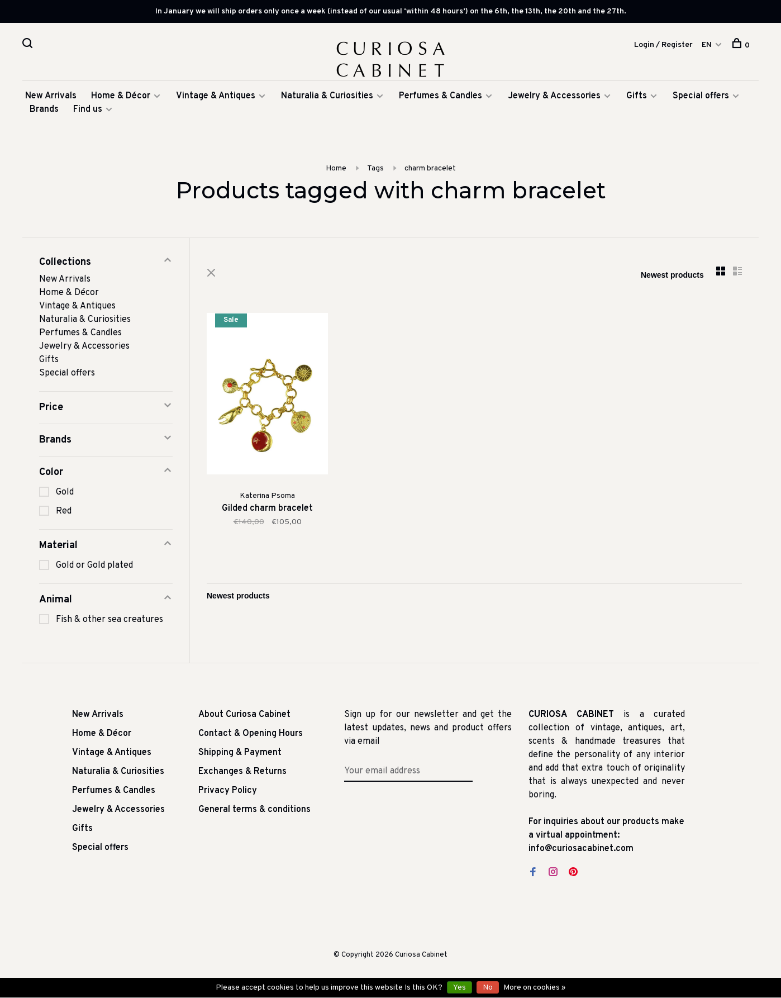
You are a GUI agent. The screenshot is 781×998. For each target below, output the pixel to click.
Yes (459, 987)
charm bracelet (430, 168)
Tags (375, 168)
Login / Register (663, 45)
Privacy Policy (227, 790)
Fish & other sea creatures (109, 619)
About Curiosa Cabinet (244, 714)
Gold (65, 492)
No (488, 987)
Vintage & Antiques (215, 96)
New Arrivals (51, 96)
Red (64, 511)
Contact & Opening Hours (250, 733)
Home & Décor (120, 96)
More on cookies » (534, 987)
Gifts (637, 96)
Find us (87, 109)
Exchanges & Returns (242, 771)
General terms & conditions (254, 809)
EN (707, 45)
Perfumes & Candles (440, 96)
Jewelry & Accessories (554, 96)
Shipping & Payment (240, 752)
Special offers (701, 96)
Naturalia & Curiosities (327, 96)
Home (336, 168)
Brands (44, 109)
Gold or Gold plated (94, 565)
